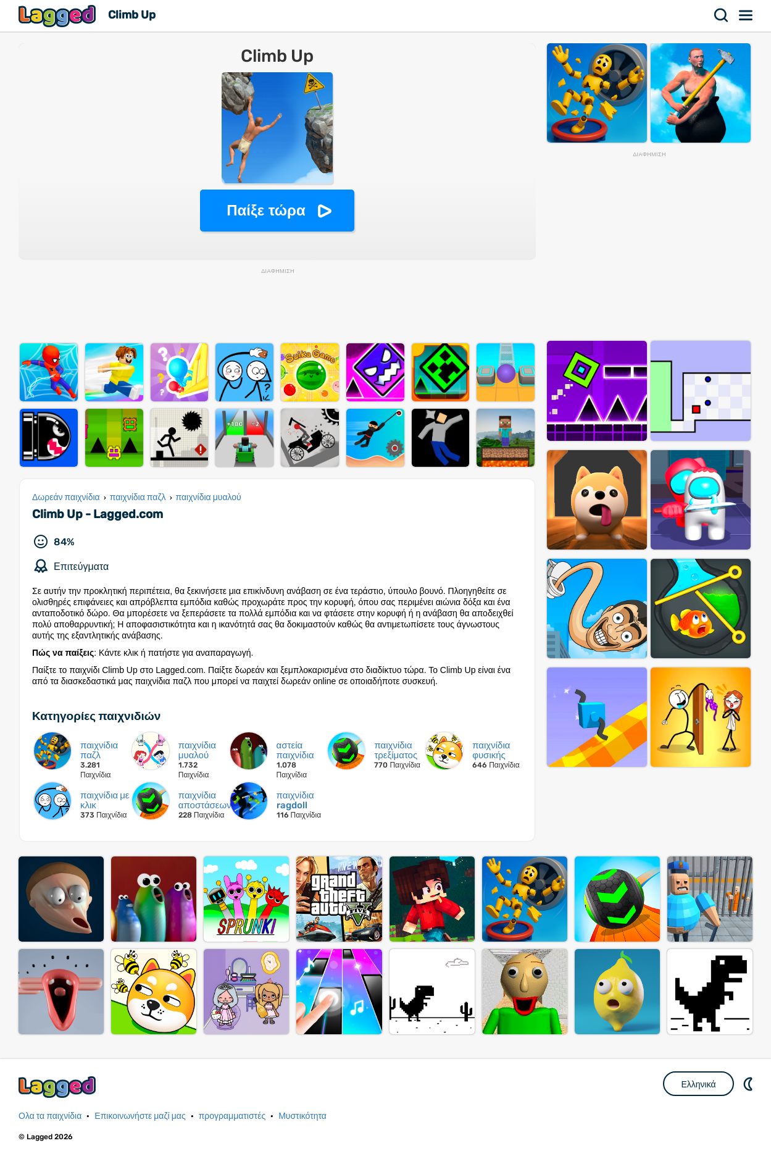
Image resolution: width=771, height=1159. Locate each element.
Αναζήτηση (721, 15)
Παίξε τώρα (266, 210)
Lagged (59, 15)
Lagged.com (59, 1087)
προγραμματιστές (232, 1116)
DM (749, 1083)
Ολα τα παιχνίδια (50, 1116)
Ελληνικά (698, 1084)
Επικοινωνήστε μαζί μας (139, 1116)
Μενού (746, 15)
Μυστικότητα (302, 1116)
